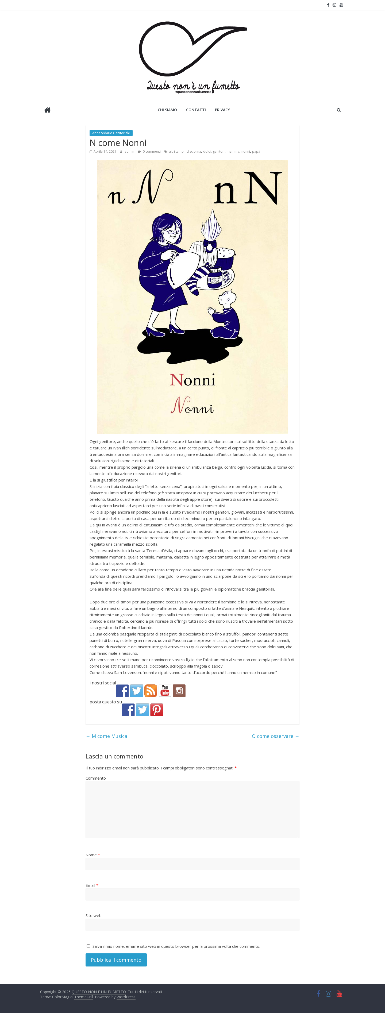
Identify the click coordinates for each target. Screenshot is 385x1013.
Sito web (94, 915)
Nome (93, 854)
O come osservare (275, 736)
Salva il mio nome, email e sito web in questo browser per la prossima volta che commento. (176, 946)
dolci (207, 151)
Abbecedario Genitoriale (111, 133)
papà (256, 151)
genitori (219, 151)
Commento (96, 778)
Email (92, 885)
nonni (245, 151)
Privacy (222, 109)
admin (130, 151)
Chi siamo (167, 109)
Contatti (196, 109)
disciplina (194, 151)
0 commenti (149, 151)
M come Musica (106, 736)
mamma (233, 151)
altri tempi (176, 151)
